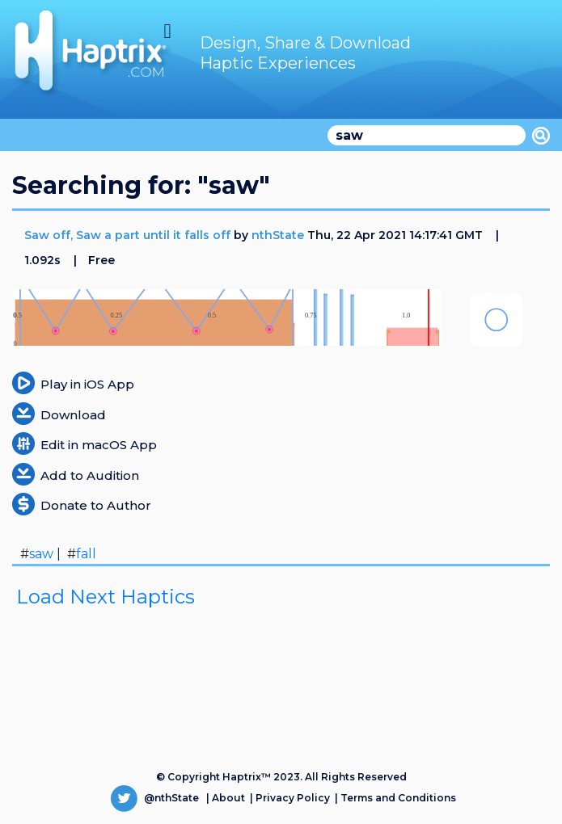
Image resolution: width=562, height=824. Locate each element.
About (228, 798)
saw (41, 553)
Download (73, 415)
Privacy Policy (293, 798)
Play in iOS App (87, 384)
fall (86, 553)
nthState (277, 235)
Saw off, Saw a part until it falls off (129, 235)
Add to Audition (89, 475)
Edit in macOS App (98, 444)
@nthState (155, 798)
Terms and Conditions (398, 798)
